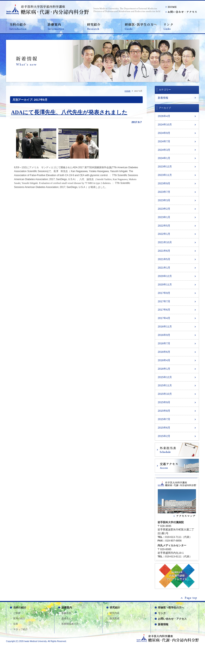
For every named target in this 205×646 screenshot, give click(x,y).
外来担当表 (177, 450)
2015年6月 (164, 427)
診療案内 (64, 26)
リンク (179, 26)
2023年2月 (164, 208)
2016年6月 (164, 351)
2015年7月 (164, 419)
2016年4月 (164, 360)
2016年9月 (164, 334)
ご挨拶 (16, 613)
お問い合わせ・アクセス (181, 11)
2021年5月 (164, 259)
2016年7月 (164, 343)
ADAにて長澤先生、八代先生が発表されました (69, 112)
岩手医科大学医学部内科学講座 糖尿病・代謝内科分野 (47, 9)
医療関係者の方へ (71, 623)
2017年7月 (164, 301)
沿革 (15, 623)
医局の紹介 (19, 618)
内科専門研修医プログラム (177, 576)
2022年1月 (164, 233)
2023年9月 (164, 183)
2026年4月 (164, 116)
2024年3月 (164, 149)
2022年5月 (164, 225)
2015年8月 (164, 410)
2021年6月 (164, 250)
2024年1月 (164, 158)
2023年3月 (164, 200)
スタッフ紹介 (20, 629)
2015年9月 (164, 402)
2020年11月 (165, 284)
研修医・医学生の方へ (141, 26)
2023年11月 (165, 174)
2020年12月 (165, 276)
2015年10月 (165, 393)
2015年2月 (164, 436)
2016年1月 (164, 368)
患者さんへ (68, 618)
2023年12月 (165, 166)
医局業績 (114, 618)
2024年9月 (164, 132)
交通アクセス (177, 466)
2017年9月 (164, 292)
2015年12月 (165, 377)
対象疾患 (66, 613)
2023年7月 (164, 191)
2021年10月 (165, 242)
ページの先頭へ (189, 598)
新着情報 (163, 97)
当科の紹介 (25, 26)
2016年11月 (165, 326)
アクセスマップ (177, 517)
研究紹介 (102, 26)
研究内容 (114, 613)
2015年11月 (165, 385)
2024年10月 (165, 124)
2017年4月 (164, 318)
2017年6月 (164, 309)
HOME (181, 6)
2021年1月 (164, 267)
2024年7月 (164, 141)
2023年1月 (164, 217)
